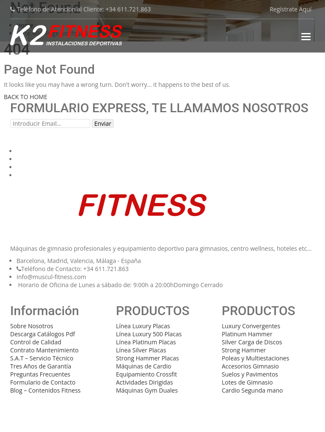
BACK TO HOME (25, 97)
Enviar (102, 123)
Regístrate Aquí (290, 9)
